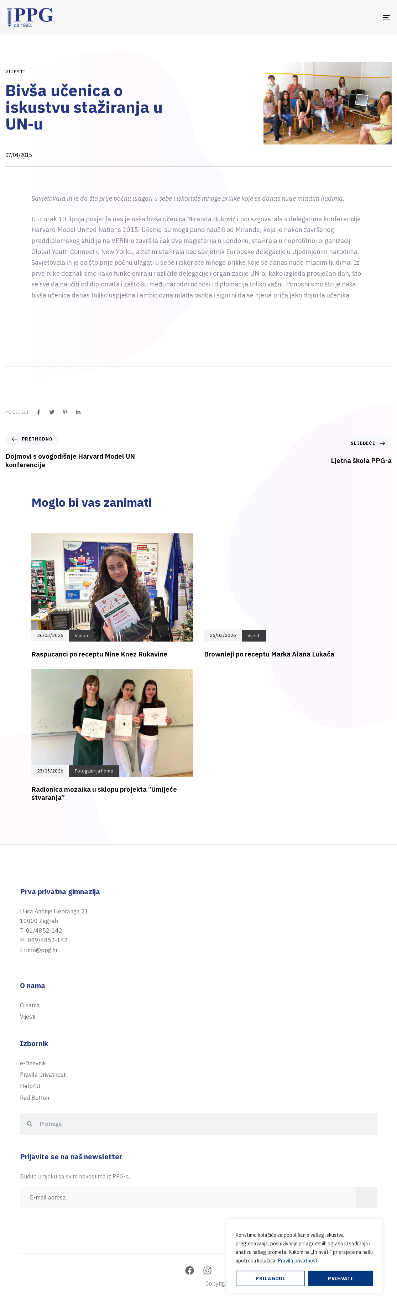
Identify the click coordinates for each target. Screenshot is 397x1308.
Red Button (34, 1097)
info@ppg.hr (42, 950)
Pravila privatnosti (298, 1260)
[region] (304, 1256)
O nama (30, 1005)
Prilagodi (270, 1278)
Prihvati (340, 1278)
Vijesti (15, 72)
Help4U (30, 1086)
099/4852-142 (48, 940)
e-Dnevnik (33, 1063)
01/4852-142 (44, 930)
